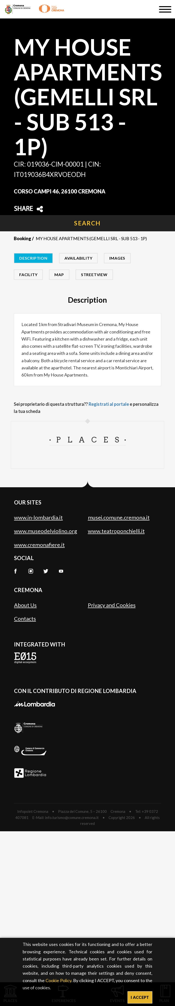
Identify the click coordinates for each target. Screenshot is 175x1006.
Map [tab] (59, 274)
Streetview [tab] (94, 274)
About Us (25, 605)
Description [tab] (33, 258)
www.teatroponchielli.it (116, 531)
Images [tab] (117, 258)
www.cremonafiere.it (39, 544)
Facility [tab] (28, 274)
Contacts (25, 618)
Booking (22, 238)
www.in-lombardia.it (38, 517)
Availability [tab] (78, 258)
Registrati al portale (109, 404)
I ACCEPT (140, 997)
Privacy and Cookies (112, 605)
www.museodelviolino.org (45, 531)
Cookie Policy (58, 980)
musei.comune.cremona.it (119, 517)
